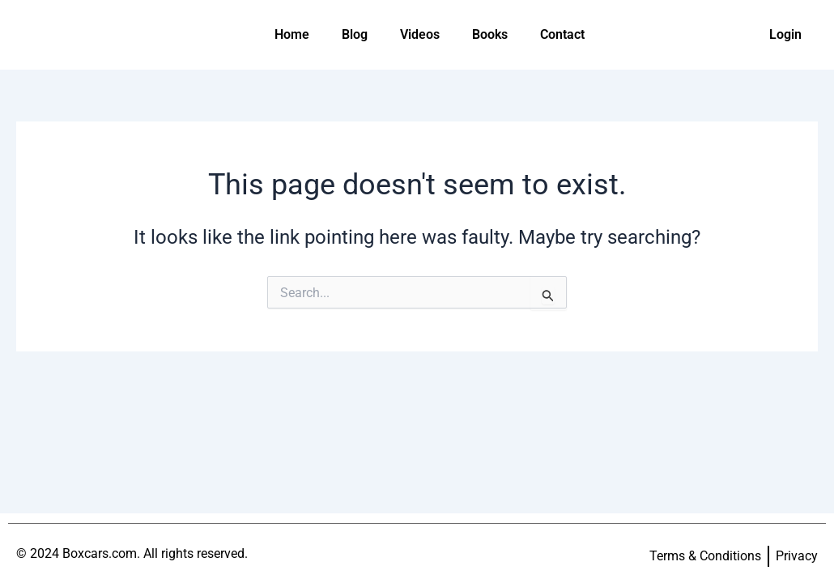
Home (291, 34)
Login (785, 34)
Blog (355, 34)
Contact (562, 34)
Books (490, 34)
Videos (420, 34)
